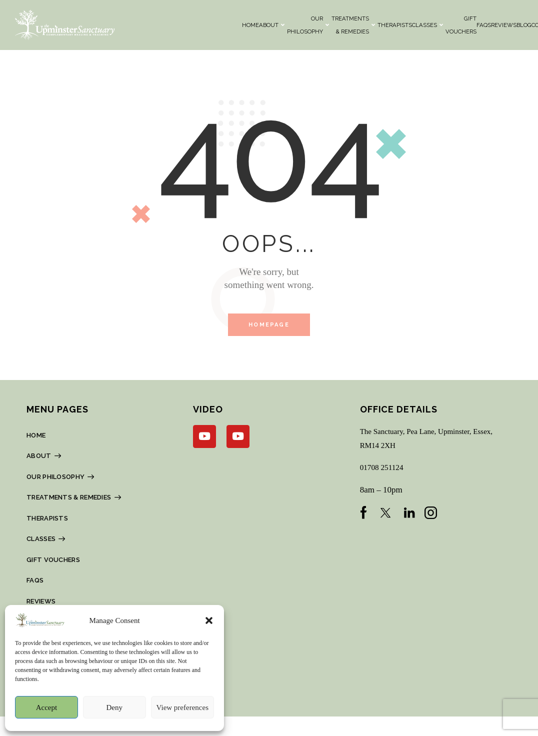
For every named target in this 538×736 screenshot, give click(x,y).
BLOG (524, 25)
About (271, 25)
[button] (209, 621)
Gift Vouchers (461, 25)
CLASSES (427, 25)
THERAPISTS (395, 25)
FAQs (483, 25)
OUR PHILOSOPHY (308, 25)
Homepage (269, 325)
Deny (114, 708)
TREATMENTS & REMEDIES (353, 25)
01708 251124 (384, 469)
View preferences (182, 708)
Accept (46, 708)
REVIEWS (503, 25)
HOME (250, 25)
